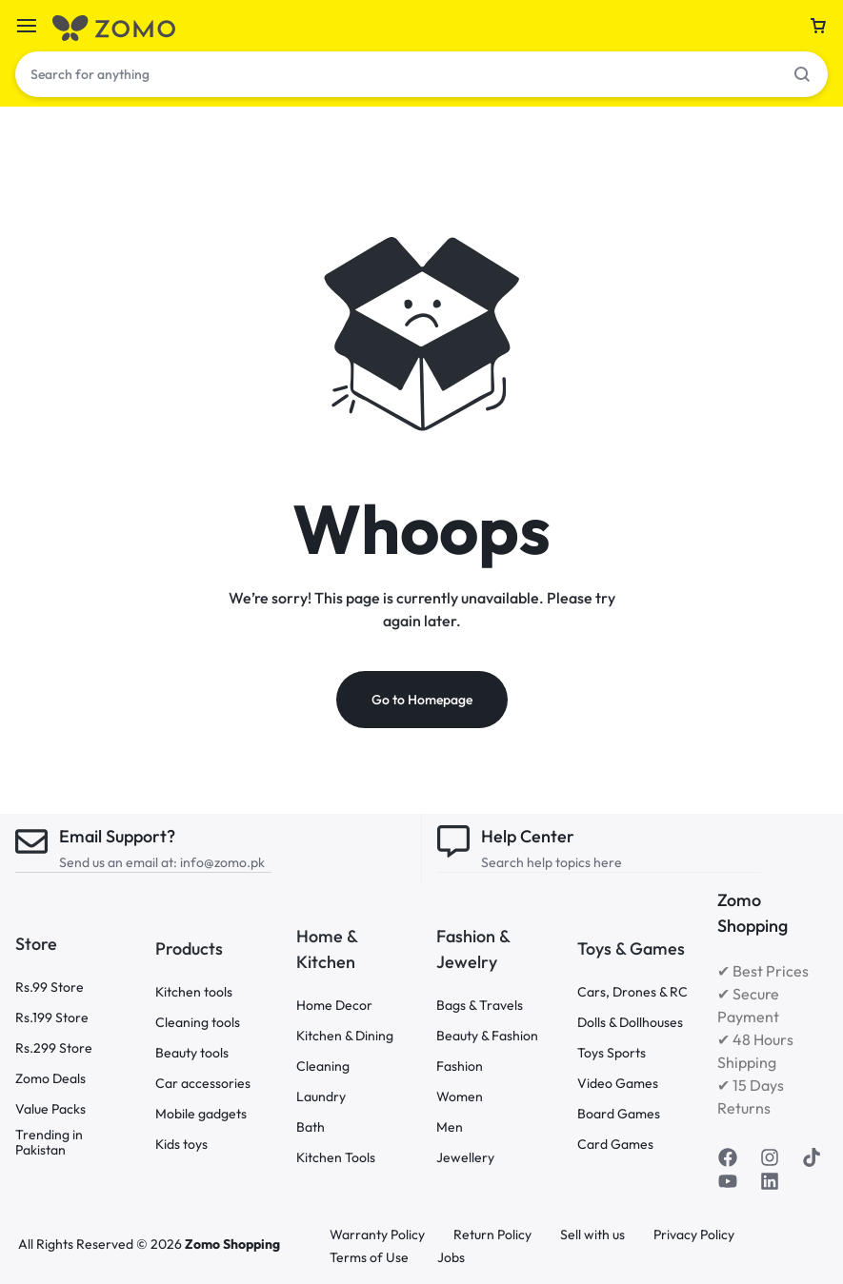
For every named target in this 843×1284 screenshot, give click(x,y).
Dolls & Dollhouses (630, 1023)
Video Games (617, 1084)
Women (459, 1096)
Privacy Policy (693, 1235)
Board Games (618, 1114)
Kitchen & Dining (344, 1035)
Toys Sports (611, 1053)
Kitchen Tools (335, 1157)
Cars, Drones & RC (632, 992)
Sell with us (592, 1235)
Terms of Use (369, 1258)
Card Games (615, 1144)
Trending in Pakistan (49, 1142)
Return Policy (492, 1235)
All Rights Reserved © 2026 (101, 1244)
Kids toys (181, 1144)
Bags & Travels (479, 1005)
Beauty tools (192, 1053)
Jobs (451, 1258)
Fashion (459, 1065)
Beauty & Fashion (487, 1035)
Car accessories (203, 1084)
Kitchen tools (193, 992)
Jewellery (465, 1157)
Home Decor (334, 1005)
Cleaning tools (197, 1023)
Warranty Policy (377, 1235)
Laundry (321, 1096)
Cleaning (323, 1065)
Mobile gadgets (201, 1114)
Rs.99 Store (49, 986)
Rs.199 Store (52, 1017)
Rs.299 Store (53, 1047)
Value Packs (50, 1108)
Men (449, 1126)
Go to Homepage (421, 700)
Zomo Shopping (232, 1244)
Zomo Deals (50, 1078)
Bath (310, 1126)
